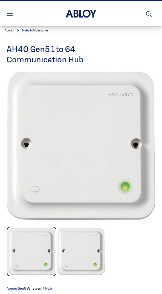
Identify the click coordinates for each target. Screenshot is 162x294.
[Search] (149, 13)
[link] (12, 30)
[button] (35, 30)
